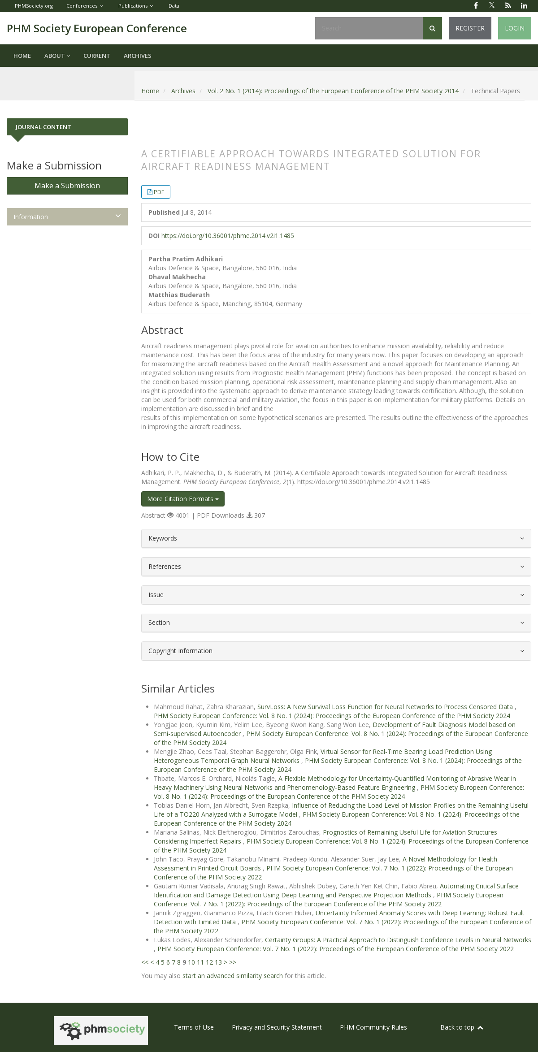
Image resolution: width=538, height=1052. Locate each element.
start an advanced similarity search (232, 975)
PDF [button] (159, 192)
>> (232, 962)
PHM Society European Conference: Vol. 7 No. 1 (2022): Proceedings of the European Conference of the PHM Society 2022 (328, 899)
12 (209, 962)
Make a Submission (67, 185)
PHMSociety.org (34, 5)
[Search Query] (369, 28)
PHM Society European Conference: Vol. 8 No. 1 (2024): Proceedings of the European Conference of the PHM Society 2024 (332, 715)
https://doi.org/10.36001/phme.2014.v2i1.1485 (227, 235)
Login (515, 28)
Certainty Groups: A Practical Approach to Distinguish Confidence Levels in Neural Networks (398, 939)
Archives (138, 56)
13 (218, 962)
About (57, 56)
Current (96, 56)
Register (470, 28)
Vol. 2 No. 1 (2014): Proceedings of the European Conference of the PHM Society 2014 (333, 91)
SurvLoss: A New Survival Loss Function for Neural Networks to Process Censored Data (386, 706)
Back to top (462, 1027)
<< (144, 962)
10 (191, 962)
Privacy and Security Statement (277, 1027)
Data (174, 5)
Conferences (81, 5)
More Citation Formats (183, 498)
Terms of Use (194, 1027)
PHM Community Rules (373, 1027)
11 (200, 962)
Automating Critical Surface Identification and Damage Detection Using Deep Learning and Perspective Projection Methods (336, 890)
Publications (133, 5)
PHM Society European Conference (97, 28)
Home (22, 56)
